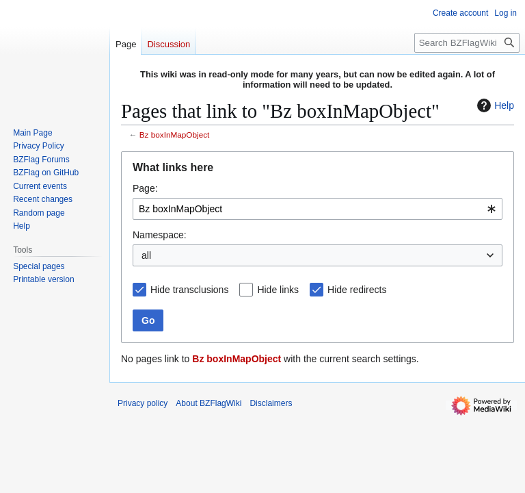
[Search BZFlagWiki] (467, 43)
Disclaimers (271, 403)
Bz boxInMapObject (174, 134)
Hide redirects (356, 289)
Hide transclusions (189, 289)
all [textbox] (146, 255)
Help (494, 105)
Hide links (278, 289)
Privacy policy (142, 403)
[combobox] (317, 209)
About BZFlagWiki (208, 403)
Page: (145, 188)
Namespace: (160, 234)
